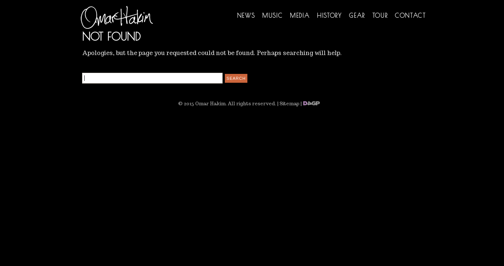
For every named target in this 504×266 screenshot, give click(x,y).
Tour (380, 15)
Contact (410, 15)
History (329, 15)
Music (272, 15)
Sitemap (290, 103)
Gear (357, 15)
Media (299, 15)
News (246, 15)
